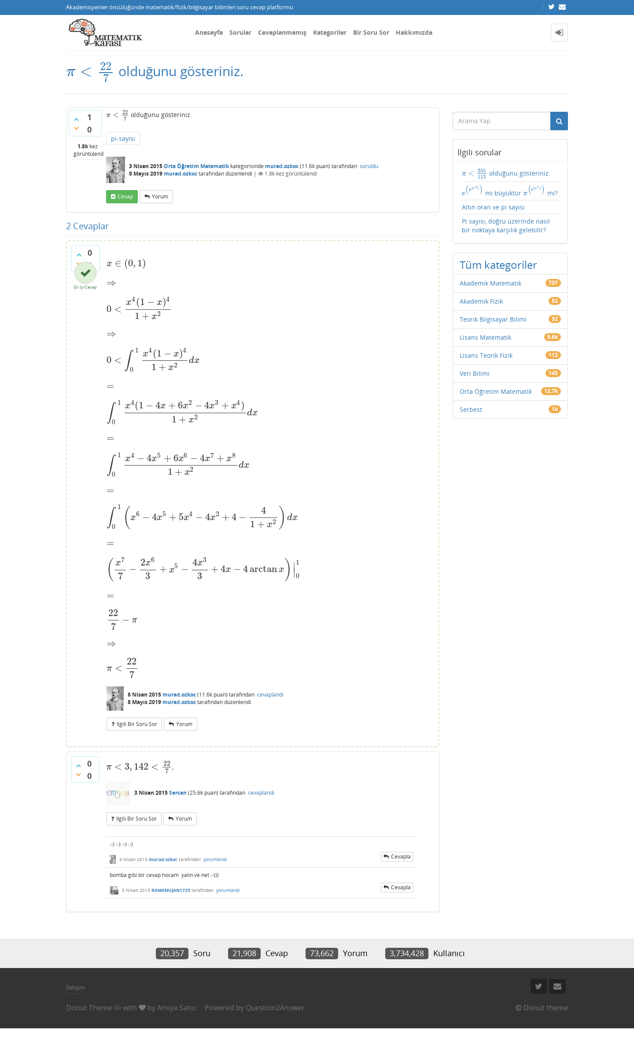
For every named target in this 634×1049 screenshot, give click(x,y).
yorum (160, 196)
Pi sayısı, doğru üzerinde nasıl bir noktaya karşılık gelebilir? (506, 225)
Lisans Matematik (485, 337)
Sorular (240, 32)
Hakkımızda (414, 32)
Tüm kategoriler (498, 264)
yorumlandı (215, 859)
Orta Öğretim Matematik (196, 166)
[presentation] (90, 71)
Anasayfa (209, 32)
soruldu (369, 166)
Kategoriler (329, 32)
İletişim (75, 987)
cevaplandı (270, 694)
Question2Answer (275, 1007)
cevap (125, 196)
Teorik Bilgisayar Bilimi (493, 319)
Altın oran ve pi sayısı (493, 207)
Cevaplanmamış (282, 32)
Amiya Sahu (176, 1007)
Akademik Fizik (481, 301)
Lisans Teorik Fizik (486, 355)
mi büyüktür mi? (510, 191)
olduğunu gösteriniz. (506, 173)
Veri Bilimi (475, 373)
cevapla (401, 856)
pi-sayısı (123, 138)
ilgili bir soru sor (137, 724)
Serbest (471, 409)
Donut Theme (89, 1007)
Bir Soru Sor (371, 32)
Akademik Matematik (490, 283)
